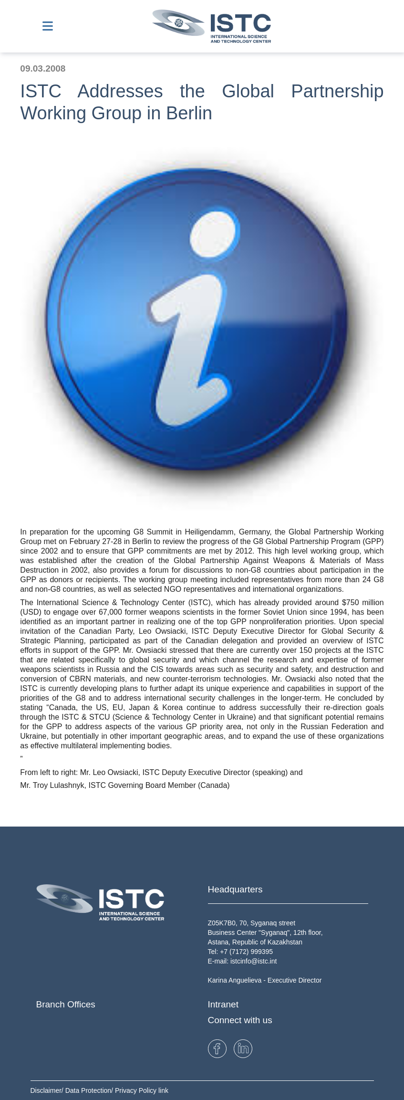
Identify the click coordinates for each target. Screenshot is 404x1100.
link (163, 1090)
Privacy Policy (136, 1090)
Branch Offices (65, 1004)
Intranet (223, 1004)
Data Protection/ (90, 1090)
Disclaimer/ (48, 1090)
